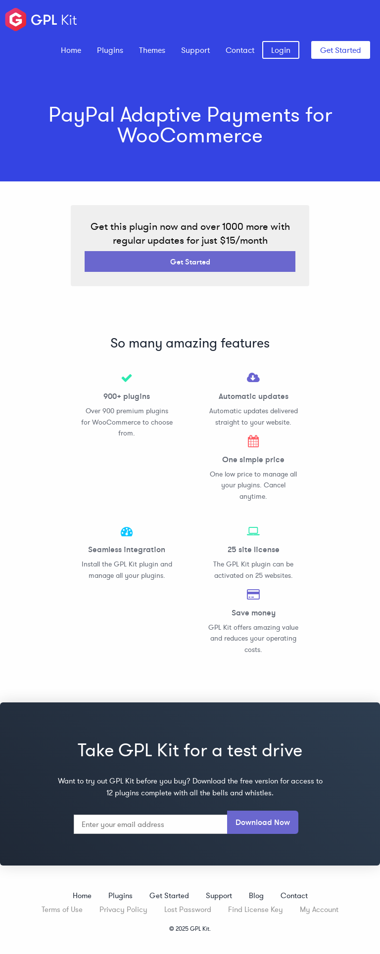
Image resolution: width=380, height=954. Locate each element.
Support (195, 50)
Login (280, 50)
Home (71, 50)
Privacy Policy (123, 909)
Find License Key (255, 909)
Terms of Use (62, 909)
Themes (152, 50)
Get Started (340, 50)
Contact (240, 50)
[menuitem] (71, 50)
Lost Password (187, 909)
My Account (319, 909)
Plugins (110, 50)
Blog (256, 895)
